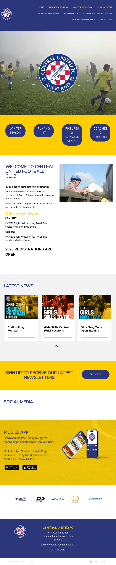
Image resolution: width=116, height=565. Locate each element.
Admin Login (97, 561)
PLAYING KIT (44, 131)
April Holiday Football (16, 329)
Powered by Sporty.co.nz (21, 561)
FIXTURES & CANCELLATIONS (72, 135)
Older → (58, 346)
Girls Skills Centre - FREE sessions (56, 329)
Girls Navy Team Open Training (91, 329)
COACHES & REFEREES (100, 133)
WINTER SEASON (15, 131)
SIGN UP (95, 374)
